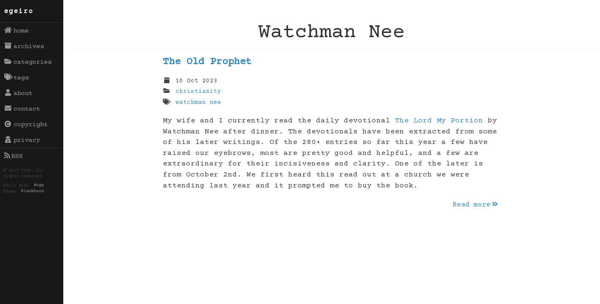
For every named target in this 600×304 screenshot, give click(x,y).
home (16, 31)
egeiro (19, 11)
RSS (13, 156)
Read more (476, 205)
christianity (198, 91)
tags (16, 77)
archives (24, 46)
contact (22, 109)
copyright (26, 124)
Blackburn (32, 191)
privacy (22, 140)
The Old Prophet (207, 62)
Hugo (39, 185)
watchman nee (198, 102)
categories (28, 62)
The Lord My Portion (439, 121)
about (18, 93)
